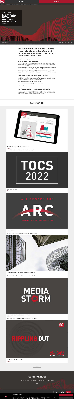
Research (17, 4)
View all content (37, 366)
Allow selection (66, 393)
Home (1, 4)
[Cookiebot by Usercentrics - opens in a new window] (6, 397)
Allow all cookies (66, 390)
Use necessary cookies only (66, 396)
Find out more (5, 23)
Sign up (37, 383)
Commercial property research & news (9, 4)
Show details (50, 397)
